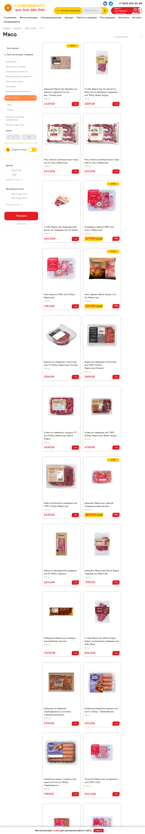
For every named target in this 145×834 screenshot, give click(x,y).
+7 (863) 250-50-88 (130, 3)
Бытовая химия (63, 776)
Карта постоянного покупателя (121, 10)
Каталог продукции (70, 11)
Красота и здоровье (66, 788)
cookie (56, 830)
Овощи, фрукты (64, 793)
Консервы (11, 86)
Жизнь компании (29, 18)
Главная (6, 28)
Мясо (9, 105)
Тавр (14, 175)
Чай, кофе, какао (14, 82)
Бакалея (60, 771)
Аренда (69, 18)
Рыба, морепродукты (66, 797)
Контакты (123, 18)
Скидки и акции (24, 150)
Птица (10, 110)
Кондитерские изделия (17, 91)
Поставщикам (107, 18)
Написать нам (107, 748)
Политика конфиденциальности (111, 725)
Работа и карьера (86, 18)
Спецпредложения (51, 18)
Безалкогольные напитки (18, 77)
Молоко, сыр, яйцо (15, 125)
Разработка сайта (123, 824)
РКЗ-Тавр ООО (19, 198)
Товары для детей (65, 801)
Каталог (136, 18)
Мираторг (16, 170)
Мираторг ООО (19, 194)
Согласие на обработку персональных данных (119, 729)
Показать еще (92, 696)
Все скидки (61, 725)
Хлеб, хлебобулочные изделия (71, 810)
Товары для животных (67, 805)
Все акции (12, 48)
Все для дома (63, 780)
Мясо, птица (30, 28)
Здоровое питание (16, 67)
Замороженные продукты (68, 784)
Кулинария (11, 62)
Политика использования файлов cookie (116, 733)
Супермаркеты (12, 22)
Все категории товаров (20, 55)
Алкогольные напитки (17, 72)
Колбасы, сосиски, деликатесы (71, 763)
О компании (10, 18)
